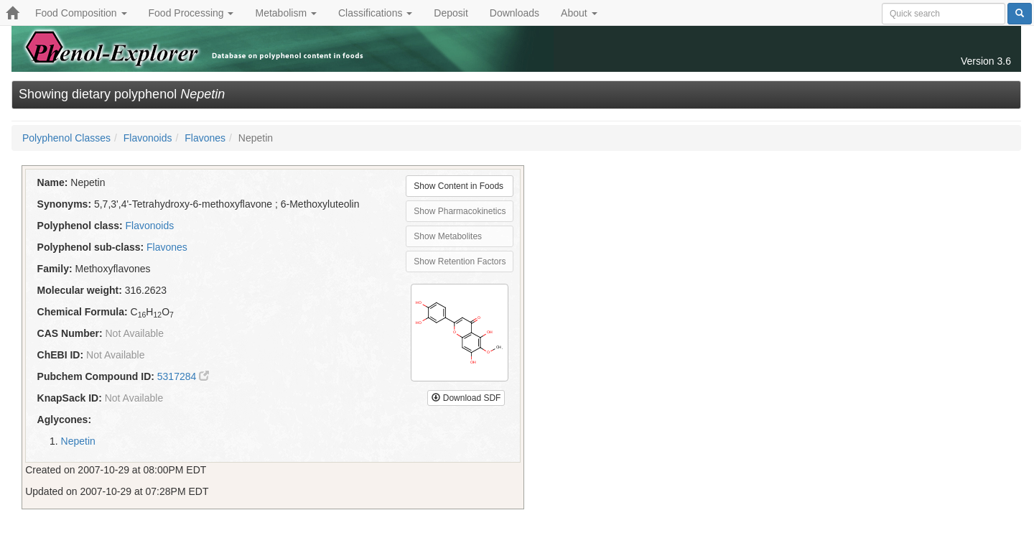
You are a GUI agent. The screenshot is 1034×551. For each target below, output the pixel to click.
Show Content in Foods (458, 186)
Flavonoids (148, 138)
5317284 (183, 376)
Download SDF (466, 398)
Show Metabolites (448, 236)
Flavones (205, 138)
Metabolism (285, 13)
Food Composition (81, 13)
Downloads (514, 13)
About (579, 13)
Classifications (375, 13)
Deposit (450, 13)
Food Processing (191, 13)
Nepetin (78, 441)
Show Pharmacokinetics (460, 211)
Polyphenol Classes (66, 138)
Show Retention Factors (460, 261)
